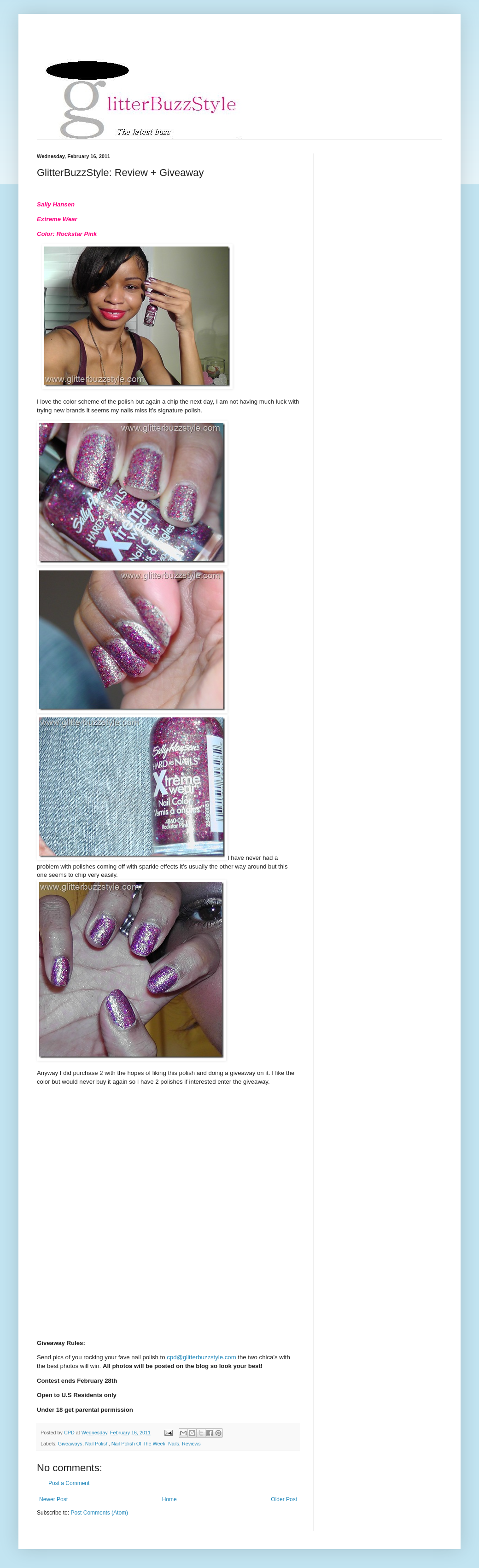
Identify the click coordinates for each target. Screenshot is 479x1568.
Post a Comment (68, 1483)
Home (169, 1499)
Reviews (191, 1443)
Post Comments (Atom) (99, 1512)
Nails (173, 1443)
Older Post (284, 1499)
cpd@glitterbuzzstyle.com (201, 1357)
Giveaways (70, 1443)
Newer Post (53, 1499)
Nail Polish (97, 1443)
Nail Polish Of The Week (138, 1443)
